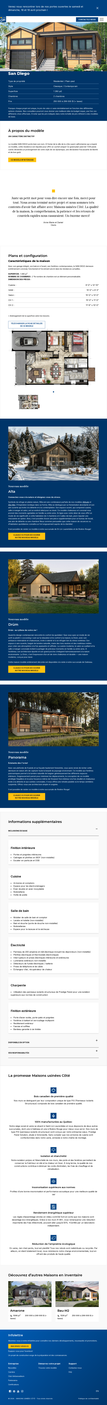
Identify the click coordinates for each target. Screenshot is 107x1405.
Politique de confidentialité (88, 1398)
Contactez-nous (87, 19)
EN (97, 1391)
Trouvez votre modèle (47, 1368)
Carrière (11, 1372)
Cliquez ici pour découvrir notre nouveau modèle (26, 536)
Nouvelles (12, 1368)
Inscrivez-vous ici (20, 1346)
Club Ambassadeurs (16, 1376)
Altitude (86, 502)
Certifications (13, 1384)
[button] (53, 391)
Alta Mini (11, 505)
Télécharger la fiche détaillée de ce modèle (27, 324)
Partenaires (12, 1380)
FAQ (70, 1372)
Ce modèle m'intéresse (22, 160)
